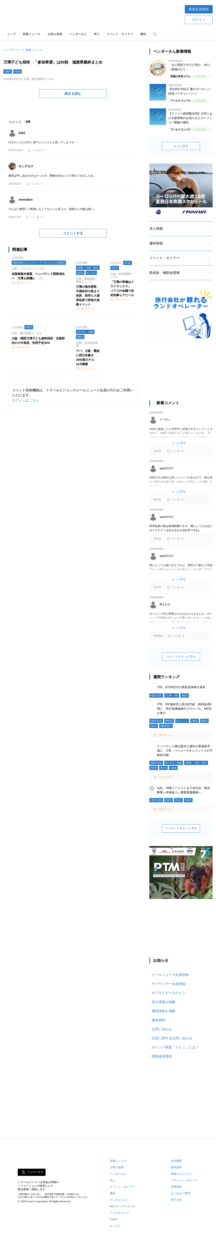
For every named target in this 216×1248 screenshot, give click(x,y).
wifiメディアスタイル (123, 1206)
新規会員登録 (199, 9)
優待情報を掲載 (163, 1011)
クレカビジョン (119, 1199)
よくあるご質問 (180, 1193)
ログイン (198, 20)
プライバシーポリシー (184, 1180)
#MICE (169, 720)
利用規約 (176, 1186)
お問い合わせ (162, 1029)
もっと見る (181, 146)
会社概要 (176, 1160)
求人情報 (156, 228)
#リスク (91, 272)
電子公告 (176, 1199)
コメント (24, 282)
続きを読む (73, 93)
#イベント (182, 720)
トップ (11, 34)
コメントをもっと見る (181, 656)
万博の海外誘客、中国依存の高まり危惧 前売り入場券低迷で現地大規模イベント (88, 295)
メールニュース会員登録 (170, 975)
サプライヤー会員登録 (168, 984)
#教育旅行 (166, 725)
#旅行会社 (156, 695)
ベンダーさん (78, 34)
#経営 (184, 695)
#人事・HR (171, 695)
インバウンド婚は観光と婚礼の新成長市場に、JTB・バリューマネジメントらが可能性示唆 (184, 750)
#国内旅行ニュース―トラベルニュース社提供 (39, 262)
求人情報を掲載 (163, 1002)
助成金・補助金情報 (164, 272)
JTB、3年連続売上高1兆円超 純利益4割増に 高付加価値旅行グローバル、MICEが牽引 (184, 708)
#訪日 (80, 272)
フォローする (35, 1172)
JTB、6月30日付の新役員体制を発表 (181, 687)
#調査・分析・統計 (88, 267)
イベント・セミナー (120, 34)
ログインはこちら (25, 400)
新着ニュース (31, 34)
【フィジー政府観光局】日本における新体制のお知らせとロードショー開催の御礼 (190, 118)
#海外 (194, 720)
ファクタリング (119, 1212)
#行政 (127, 262)
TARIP (114, 1219)
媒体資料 (158, 1020)
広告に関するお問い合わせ (172, 1038)
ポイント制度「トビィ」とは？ (175, 1047)
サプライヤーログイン (168, 993)
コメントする (73, 233)
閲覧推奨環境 (162, 1056)
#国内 (7, 71)
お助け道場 (54, 34)
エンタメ (115, 1226)
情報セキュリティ (182, 1173)
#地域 (17, 71)
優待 (143, 34)
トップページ (11, 49)
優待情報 (156, 243)
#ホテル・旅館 (85, 331)
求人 (97, 34)
